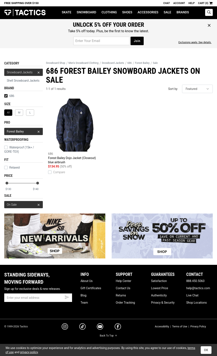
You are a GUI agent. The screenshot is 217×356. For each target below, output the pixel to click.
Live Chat (192, 295)
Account (179, 3)
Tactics (25, 12)
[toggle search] (209, 12)
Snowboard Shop (55, 62)
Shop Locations (196, 302)
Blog (83, 295)
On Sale (23, 204)
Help (191, 3)
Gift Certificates (91, 288)
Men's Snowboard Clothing (83, 62)
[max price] (37, 189)
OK (206, 350)
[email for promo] (101, 41)
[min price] (10, 189)
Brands (183, 12)
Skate (66, 12)
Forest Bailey (23, 131)
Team (84, 302)
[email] (38, 297)
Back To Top (108, 335)
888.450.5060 (195, 281)
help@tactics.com (198, 288)
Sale (167, 12)
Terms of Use (179, 326)
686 (9, 96)
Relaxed (11, 167)
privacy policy (29, 352)
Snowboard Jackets (23, 72)
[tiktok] (82, 327)
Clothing (109, 12)
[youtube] (100, 327)
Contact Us (123, 288)
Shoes (127, 12)
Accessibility (162, 326)
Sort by (173, 89)
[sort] (197, 89)
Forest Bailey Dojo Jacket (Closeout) (75, 131)
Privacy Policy (198, 326)
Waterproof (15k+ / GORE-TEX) (19, 149)
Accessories (148, 12)
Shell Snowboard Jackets (23, 80)
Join (137, 41)
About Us (87, 281)
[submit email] (67, 296)
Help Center (123, 281)
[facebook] (118, 327)
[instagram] (65, 327)
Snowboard (86, 12)
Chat (166, 3)
